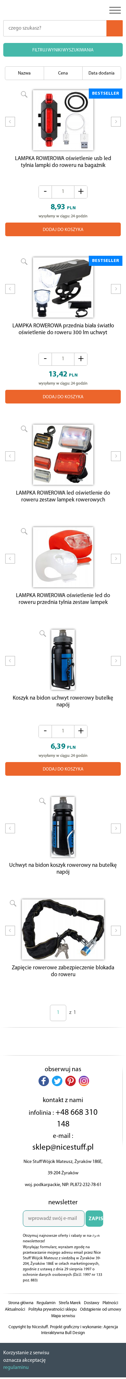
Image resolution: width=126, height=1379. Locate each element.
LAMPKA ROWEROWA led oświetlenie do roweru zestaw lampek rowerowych (63, 501)
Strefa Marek (70, 1314)
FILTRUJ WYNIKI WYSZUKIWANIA (63, 50)
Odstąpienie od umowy (100, 1321)
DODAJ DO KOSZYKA (63, 231)
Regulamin (46, 1314)
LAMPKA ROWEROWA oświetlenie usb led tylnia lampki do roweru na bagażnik (63, 163)
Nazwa (24, 73)
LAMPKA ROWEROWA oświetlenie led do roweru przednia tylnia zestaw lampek (63, 605)
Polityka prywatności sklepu (52, 1321)
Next (116, 126)
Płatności (110, 1314)
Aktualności (15, 1321)
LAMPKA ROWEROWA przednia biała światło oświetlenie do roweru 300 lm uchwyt (63, 332)
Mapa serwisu (63, 1327)
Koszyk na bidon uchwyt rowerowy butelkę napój (63, 709)
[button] (44, 1092)
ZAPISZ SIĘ (95, 1233)
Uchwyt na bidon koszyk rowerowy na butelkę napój (63, 878)
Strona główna (20, 1314)
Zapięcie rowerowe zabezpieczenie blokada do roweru (63, 982)
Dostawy (91, 1314)
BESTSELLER (105, 93)
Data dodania (101, 73)
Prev (10, 126)
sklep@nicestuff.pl (63, 1159)
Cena (63, 73)
